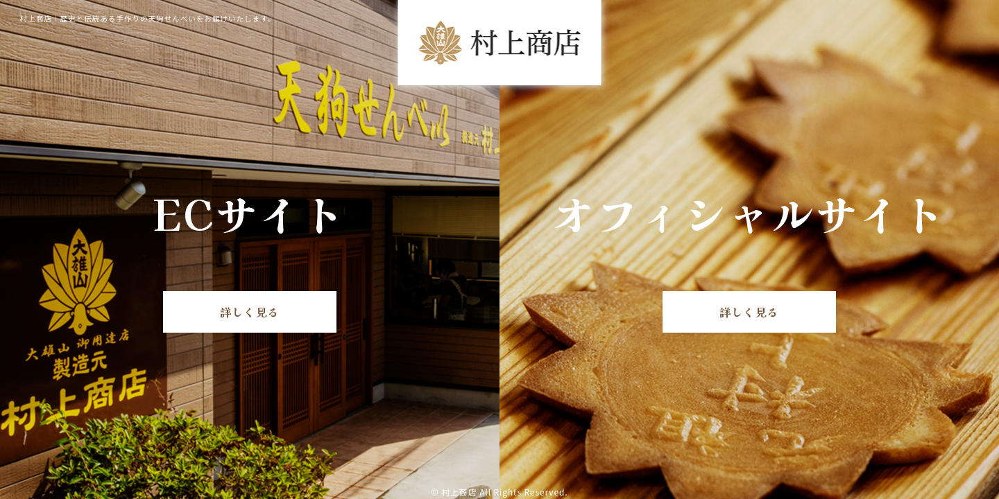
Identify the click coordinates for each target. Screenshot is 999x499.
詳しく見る (250, 312)
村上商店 (459, 492)
